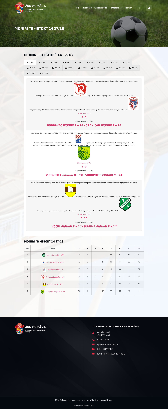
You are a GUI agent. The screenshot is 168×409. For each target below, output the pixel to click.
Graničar (52, 270)
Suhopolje (53, 291)
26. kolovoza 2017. (84, 113)
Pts (139, 248)
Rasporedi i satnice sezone (95, 8)
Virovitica (53, 262)
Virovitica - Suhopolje (84, 175)
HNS (77, 8)
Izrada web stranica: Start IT (84, 405)
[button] (149, 8)
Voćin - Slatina (84, 226)
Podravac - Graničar (84, 125)
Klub (53, 248)
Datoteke (116, 8)
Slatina (53, 255)
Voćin (53, 284)
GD (129, 248)
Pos (27, 248)
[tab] (30, 62)
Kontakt (129, 8)
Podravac (53, 277)
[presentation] (30, 62)
